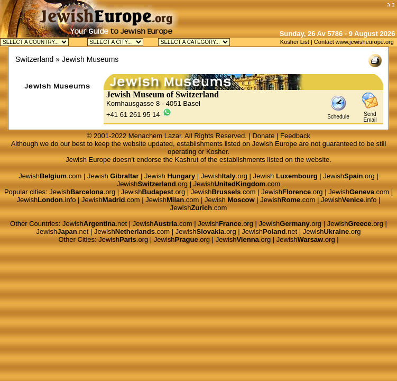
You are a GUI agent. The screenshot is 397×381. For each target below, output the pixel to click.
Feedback (295, 136)
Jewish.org (224, 176)
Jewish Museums (90, 59)
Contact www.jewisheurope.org (354, 42)
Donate (263, 136)
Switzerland (34, 59)
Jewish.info (46, 200)
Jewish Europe (274, 144)
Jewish (113, 176)
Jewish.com (50, 176)
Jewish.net (94, 224)
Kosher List (294, 42)
